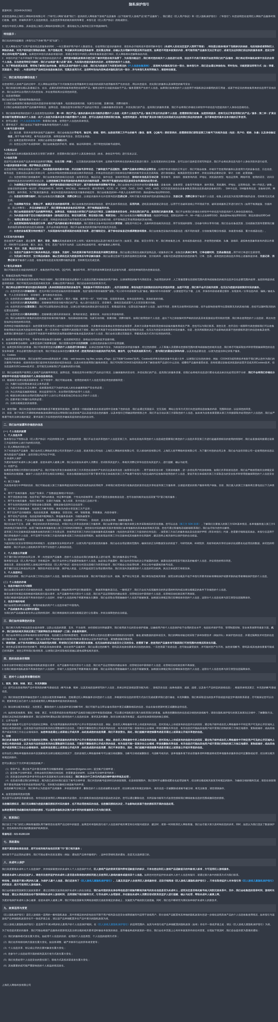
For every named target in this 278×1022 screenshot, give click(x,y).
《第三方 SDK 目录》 (189, 524)
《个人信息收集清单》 (138, 65)
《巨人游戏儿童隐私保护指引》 (96, 880)
